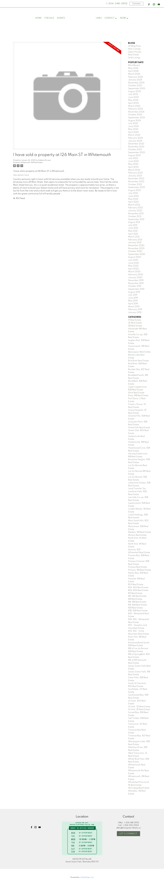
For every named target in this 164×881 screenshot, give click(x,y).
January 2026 (135, 80)
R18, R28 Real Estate (137, 605)
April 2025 (133, 103)
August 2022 (134, 190)
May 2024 (133, 129)
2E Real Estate (135, 323)
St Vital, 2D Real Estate (139, 707)
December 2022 (136, 179)
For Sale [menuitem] (49, 18)
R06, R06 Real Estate (138, 590)
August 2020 (134, 257)
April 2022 (133, 202)
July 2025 (133, 94)
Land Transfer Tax (137, 489)
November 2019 (136, 283)
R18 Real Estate (135, 599)
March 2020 (134, 272)
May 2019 (133, 301)
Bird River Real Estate (138, 361)
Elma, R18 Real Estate (138, 396)
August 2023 (134, 155)
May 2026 (133, 68)
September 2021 (136, 219)
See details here (21, 175)
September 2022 (136, 187)
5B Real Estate (135, 326)
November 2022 (136, 182)
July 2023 (133, 158)
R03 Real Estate (135, 585)
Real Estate (133, 55)
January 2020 (135, 278)
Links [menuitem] (99, 18)
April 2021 (133, 234)
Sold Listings (134, 58)
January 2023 (135, 176)
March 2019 (134, 307)
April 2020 (133, 269)
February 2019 (135, 309)
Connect (136, 4)
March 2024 (134, 135)
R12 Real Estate (135, 593)
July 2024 (133, 123)
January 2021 (134, 243)
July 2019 (132, 295)
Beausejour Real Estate (139, 352)
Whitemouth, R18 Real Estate (31, 162)
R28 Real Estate (135, 608)
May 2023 (133, 164)
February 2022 (135, 208)
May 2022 (133, 199)
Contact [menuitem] (109, 18)
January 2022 (135, 211)
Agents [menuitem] (61, 18)
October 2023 (135, 150)
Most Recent (134, 65)
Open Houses (134, 52)
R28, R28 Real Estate (138, 611)
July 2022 (133, 193)
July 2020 (133, 260)
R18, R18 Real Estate (137, 602)
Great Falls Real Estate (139, 428)
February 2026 (135, 77)
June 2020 (133, 263)
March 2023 (134, 170)
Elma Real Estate (136, 393)
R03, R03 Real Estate (138, 588)
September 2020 (136, 254)
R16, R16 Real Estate (137, 596)
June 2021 (133, 228)
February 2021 (135, 240)
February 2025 (135, 109)
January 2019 (134, 312)
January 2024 (135, 141)
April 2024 (133, 132)
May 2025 (133, 100)
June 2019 (133, 298)
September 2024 (136, 118)
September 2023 (136, 153)
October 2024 (135, 115)
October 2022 (135, 185)
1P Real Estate (134, 320)
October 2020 (135, 251)
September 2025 (136, 89)
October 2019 (134, 286)
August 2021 (134, 222)
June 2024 (133, 126)
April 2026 (133, 71)
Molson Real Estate (137, 535)
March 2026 (134, 74)
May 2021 (133, 231)
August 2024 (134, 121)
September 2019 (136, 289)
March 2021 (134, 237)
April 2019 (133, 304)
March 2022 (134, 205)
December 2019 (136, 280)
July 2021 (132, 225)
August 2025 (134, 92)
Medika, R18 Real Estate (139, 532)
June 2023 (133, 161)
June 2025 (133, 97)
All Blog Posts (134, 46)
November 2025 (136, 83)
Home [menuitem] (38, 18)
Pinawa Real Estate (137, 567)
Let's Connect (128, 834)
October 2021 (134, 216)
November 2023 (136, 147)
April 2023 (133, 167)
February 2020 (135, 275)
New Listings (134, 49)
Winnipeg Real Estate (138, 788)
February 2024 (135, 138)
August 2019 (134, 292)
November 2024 (136, 112)
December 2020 (136, 246)
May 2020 (133, 266)
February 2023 (135, 173)
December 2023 (136, 144)
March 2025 (134, 106)
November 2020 (136, 248)
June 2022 (133, 196)
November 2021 (136, 214)
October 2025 (135, 86)
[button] (149, 4)
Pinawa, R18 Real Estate (139, 570)
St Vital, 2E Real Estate (139, 709)
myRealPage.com (87, 877)
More (123, 18)
